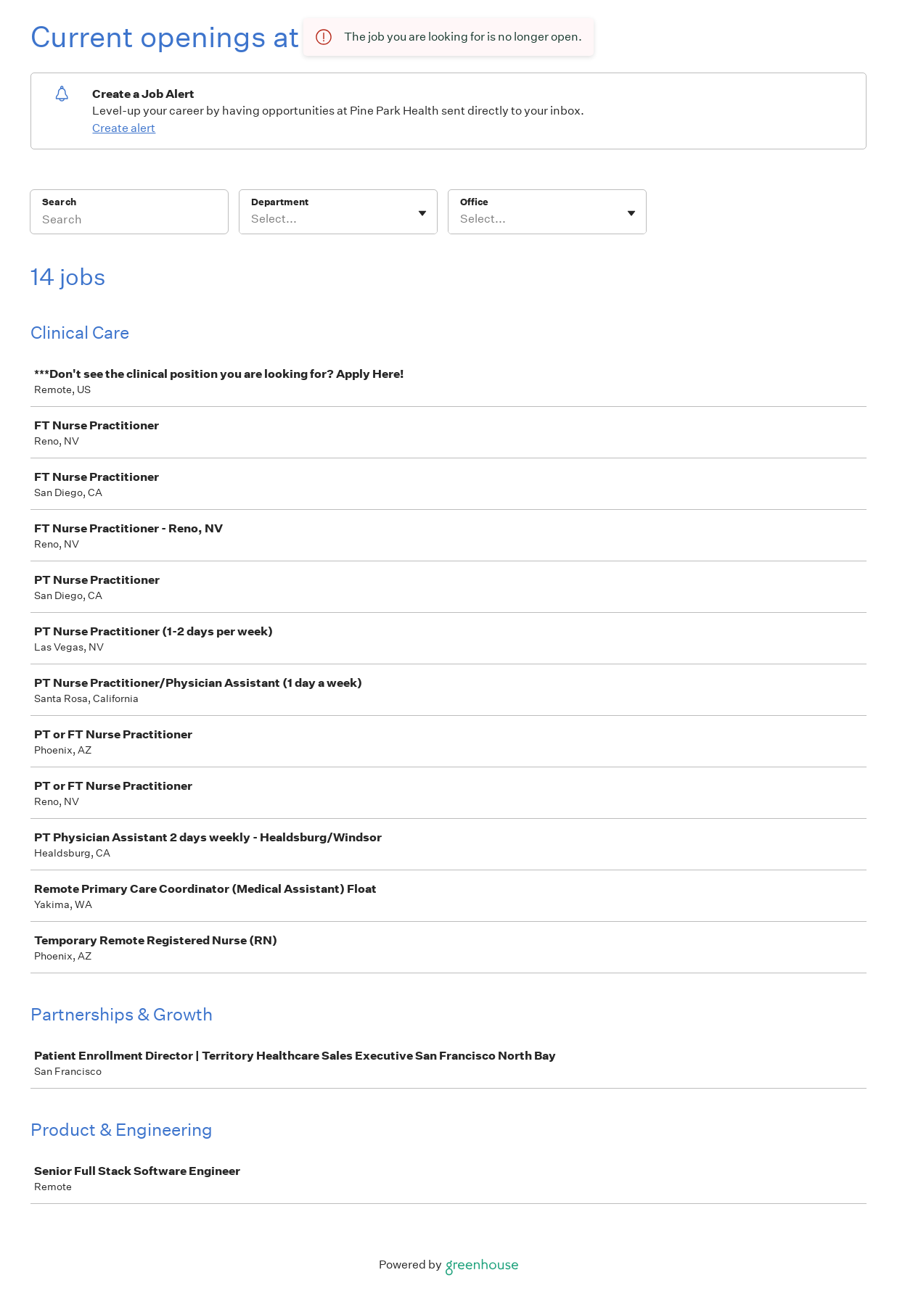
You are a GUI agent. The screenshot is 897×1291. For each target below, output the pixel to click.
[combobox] (252, 219)
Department (279, 202)
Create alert (123, 128)
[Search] (129, 221)
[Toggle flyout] (422, 213)
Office (474, 202)
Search (59, 202)
